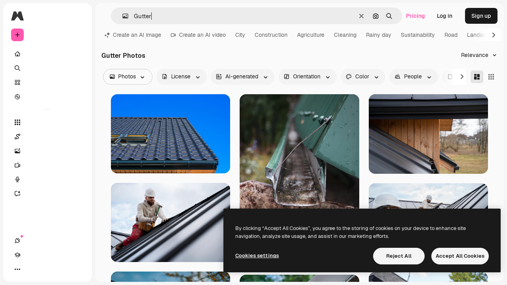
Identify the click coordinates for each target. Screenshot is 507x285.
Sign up (481, 15)
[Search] (47, 68)
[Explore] (47, 96)
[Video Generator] (47, 165)
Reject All (399, 256)
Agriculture (310, 34)
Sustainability (418, 34)
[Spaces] (47, 136)
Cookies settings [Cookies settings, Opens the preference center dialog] (257, 255)
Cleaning (345, 34)
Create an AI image (133, 34)
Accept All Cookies (460, 256)
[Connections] (17, 269)
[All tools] (47, 122)
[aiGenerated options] (242, 77)
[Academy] (31, 269)
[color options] (363, 77)
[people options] (413, 77)
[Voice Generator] (47, 179)
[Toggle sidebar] (77, 16)
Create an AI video (198, 34)
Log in (444, 15)
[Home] (47, 54)
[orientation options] (307, 77)
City (240, 34)
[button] (122, 16)
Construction (271, 34)
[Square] (491, 76)
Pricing (415, 15)
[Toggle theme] (46, 269)
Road (450, 34)
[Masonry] (477, 76)
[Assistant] (47, 193)
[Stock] (47, 82)
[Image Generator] (47, 150)
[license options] (181, 77)
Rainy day (378, 34)
